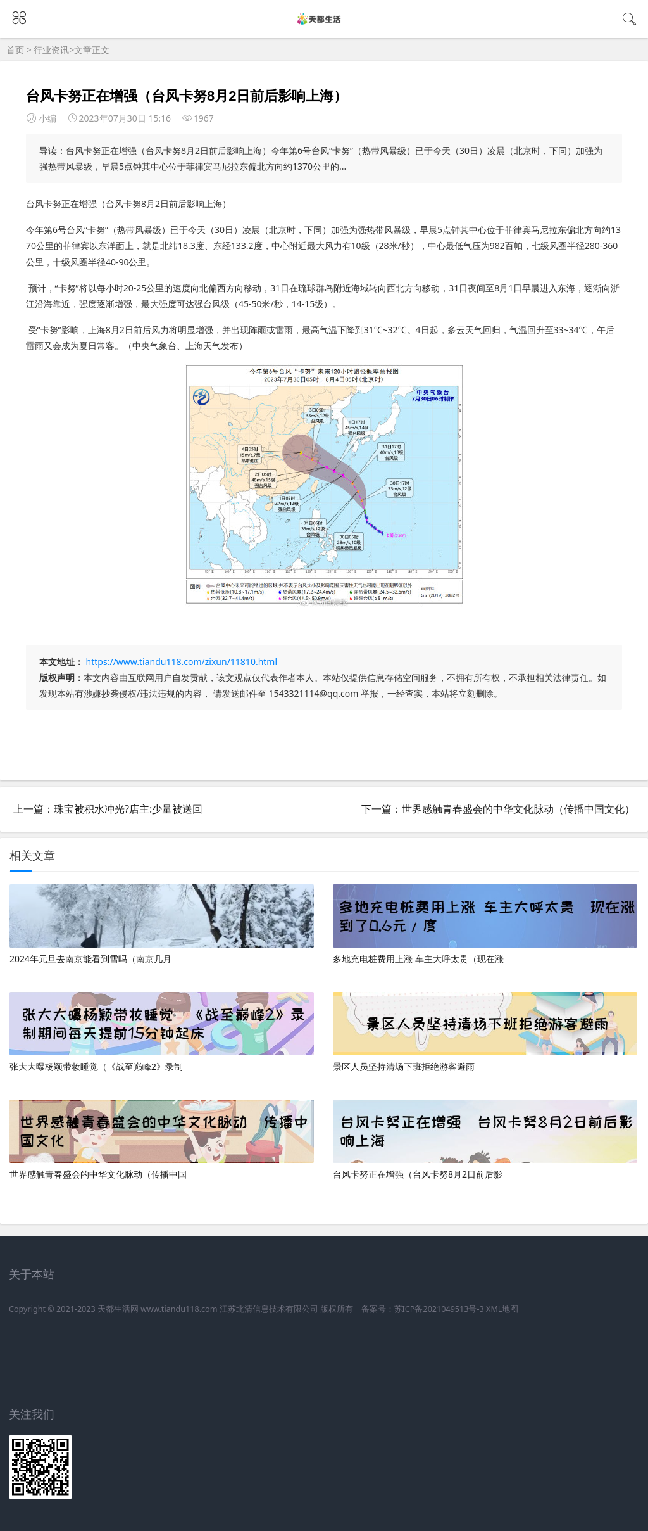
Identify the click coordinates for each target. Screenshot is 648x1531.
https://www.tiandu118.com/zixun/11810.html (181, 662)
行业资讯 (51, 50)
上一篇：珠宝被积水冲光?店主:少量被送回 (107, 809)
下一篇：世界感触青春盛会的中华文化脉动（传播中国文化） (498, 809)
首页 (15, 50)
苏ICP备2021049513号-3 (439, 1309)
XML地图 (502, 1309)
